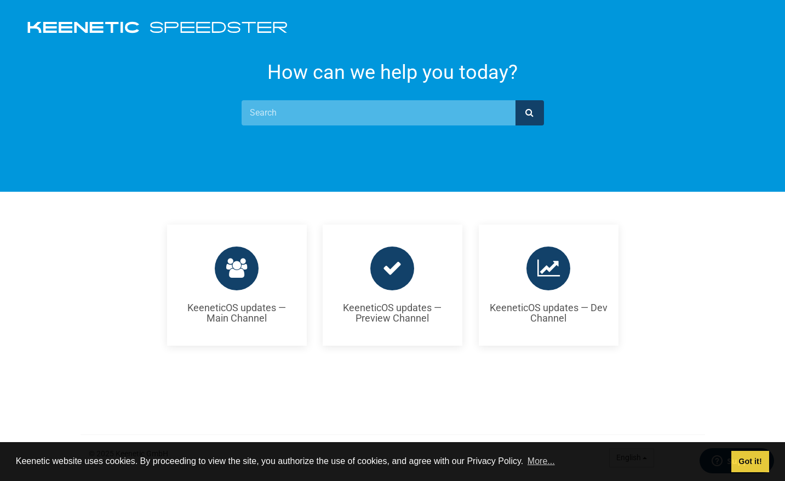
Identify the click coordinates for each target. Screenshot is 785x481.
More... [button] (541, 461)
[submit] (529, 112)
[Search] (378, 112)
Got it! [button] (749, 461)
